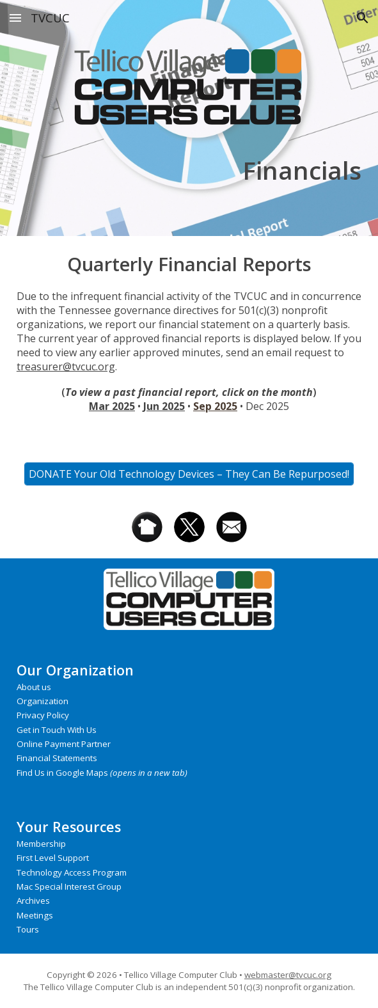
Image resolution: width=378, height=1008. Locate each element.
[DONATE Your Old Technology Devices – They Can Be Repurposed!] (189, 474)
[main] (189, 170)
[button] (15, 17)
